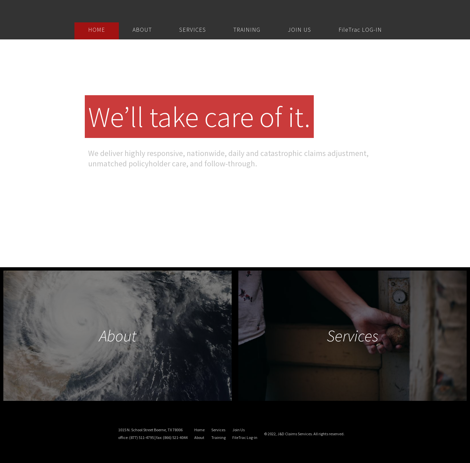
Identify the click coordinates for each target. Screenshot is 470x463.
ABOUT (142, 29)
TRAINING (246, 29)
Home (199, 429)
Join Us (238, 429)
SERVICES (192, 29)
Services (218, 429)
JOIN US (299, 29)
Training (218, 437)
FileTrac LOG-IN (360, 29)
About (199, 437)
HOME (96, 29)
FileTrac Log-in (244, 437)
